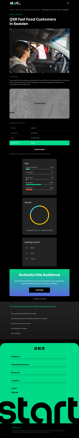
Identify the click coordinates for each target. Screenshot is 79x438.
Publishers (15, 357)
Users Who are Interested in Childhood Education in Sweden (29, 318)
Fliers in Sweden (16, 333)
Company (15, 381)
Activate (40, 290)
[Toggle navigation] (67, 3)
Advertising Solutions (20, 365)
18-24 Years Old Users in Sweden (21, 323)
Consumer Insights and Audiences (28, 10)
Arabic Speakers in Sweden (19, 328)
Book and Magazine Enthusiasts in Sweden (23, 313)
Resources (15, 373)
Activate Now (39, 149)
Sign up (14, 392)
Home (11, 10)
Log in (14, 388)
